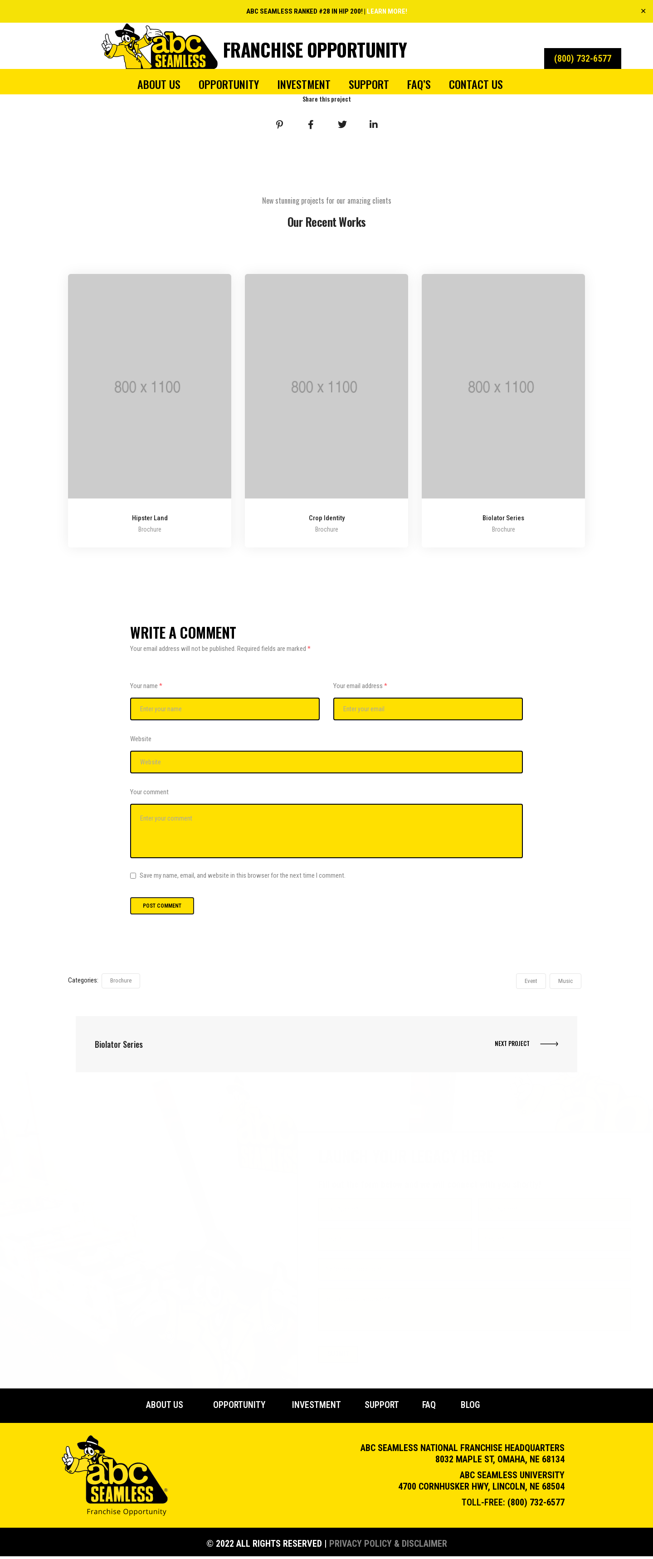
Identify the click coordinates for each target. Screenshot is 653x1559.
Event (531, 982)
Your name (146, 686)
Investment (304, 84)
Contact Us (476, 84)
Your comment (149, 792)
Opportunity (229, 84)
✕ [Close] (643, 11)
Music (565, 982)
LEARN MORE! (387, 11)
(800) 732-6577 (536, 1505)
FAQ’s (419, 84)
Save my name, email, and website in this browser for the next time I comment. (243, 877)
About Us (158, 84)
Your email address (360, 686)
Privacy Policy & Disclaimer (388, 1546)
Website (140, 739)
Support (369, 84)
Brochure (121, 981)
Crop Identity (327, 519)
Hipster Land (150, 519)
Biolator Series (503, 519)
